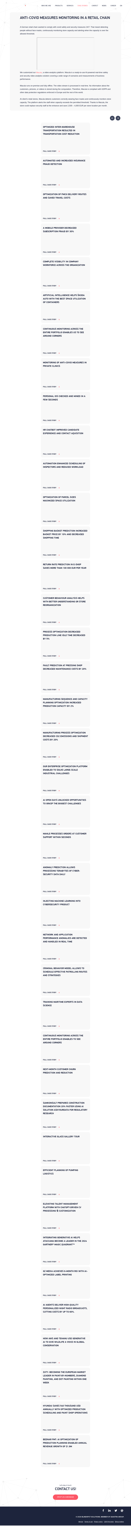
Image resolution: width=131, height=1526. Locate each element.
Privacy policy (97, 1522)
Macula (39, 72)
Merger (79, 1522)
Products (59, 7)
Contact (95, 7)
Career (113, 7)
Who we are (46, 7)
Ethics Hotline (119, 1522)
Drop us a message (65, 1497)
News (104, 7)
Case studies (82, 7)
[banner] (18, 6)
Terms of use (88, 1522)
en (121, 7)
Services (70, 7)
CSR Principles (109, 1522)
